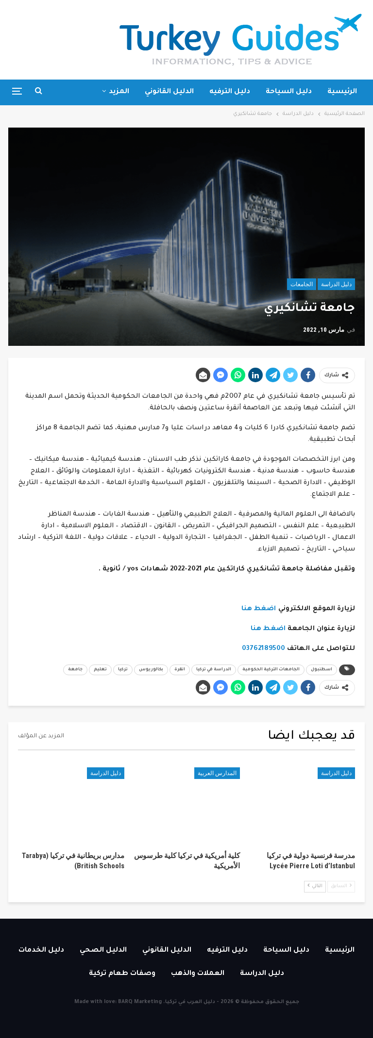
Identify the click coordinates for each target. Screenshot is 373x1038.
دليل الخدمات (41, 951)
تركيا (123, 669)
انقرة (179, 669)
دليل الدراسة (336, 284)
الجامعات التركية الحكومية (271, 669)
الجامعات (301, 284)
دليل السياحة (289, 92)
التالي (314, 886)
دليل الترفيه (229, 92)
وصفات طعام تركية (122, 974)
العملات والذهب (197, 974)
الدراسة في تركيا (213, 669)
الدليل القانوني (169, 92)
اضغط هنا (258, 609)
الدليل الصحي (103, 951)
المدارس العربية (217, 773)
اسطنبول (321, 669)
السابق (341, 886)
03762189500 (263, 648)
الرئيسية (342, 92)
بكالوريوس (151, 669)
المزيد (119, 92)
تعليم (100, 669)
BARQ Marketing (140, 1002)
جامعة (75, 669)
